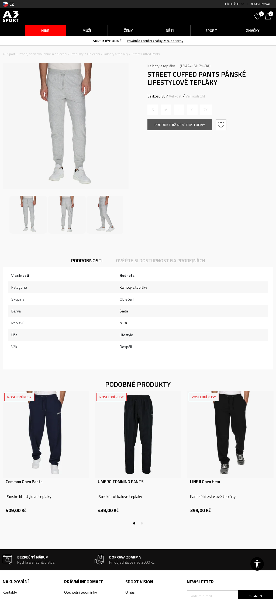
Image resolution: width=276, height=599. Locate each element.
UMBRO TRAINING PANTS (121, 481)
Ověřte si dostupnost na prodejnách (160, 260)
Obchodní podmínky (80, 592)
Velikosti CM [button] (195, 96)
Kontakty (10, 592)
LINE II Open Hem (205, 481)
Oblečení (93, 53)
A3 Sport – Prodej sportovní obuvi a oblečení (35, 53)
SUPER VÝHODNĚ (107, 40)
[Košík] (269, 16)
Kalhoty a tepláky (116, 53)
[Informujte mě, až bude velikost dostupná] (152, 110)
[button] (219, 16)
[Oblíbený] (258, 16)
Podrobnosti (86, 260)
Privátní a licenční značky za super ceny (155, 40)
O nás (130, 592)
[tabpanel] (46, 458)
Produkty (77, 53)
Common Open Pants (24, 481)
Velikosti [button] (175, 96)
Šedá (124, 311)
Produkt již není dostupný (179, 124)
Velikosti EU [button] (156, 96)
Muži (123, 323)
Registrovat (260, 3)
